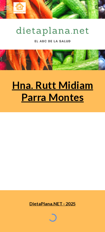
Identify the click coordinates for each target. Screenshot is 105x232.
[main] (52, 91)
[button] (6, 7)
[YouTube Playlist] (52, 151)
